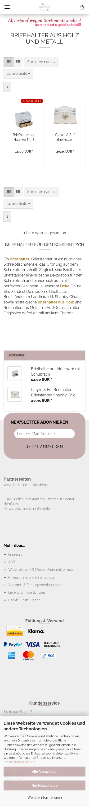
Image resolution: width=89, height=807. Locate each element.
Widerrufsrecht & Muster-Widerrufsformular (41, 569)
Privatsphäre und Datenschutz (31, 577)
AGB (11, 562)
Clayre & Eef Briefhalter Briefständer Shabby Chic (65, 137)
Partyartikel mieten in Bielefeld (27, 508)
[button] (8, 62)
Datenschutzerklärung (20, 762)
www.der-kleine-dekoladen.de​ (26, 485)
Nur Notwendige (44, 785)
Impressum (17, 554)
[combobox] (41, 62)
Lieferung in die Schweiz (26, 592)
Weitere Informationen (44, 797)
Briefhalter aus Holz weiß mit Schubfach (24, 137)
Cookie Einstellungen (24, 600)
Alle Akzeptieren (44, 771)
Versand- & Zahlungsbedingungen (35, 585)
